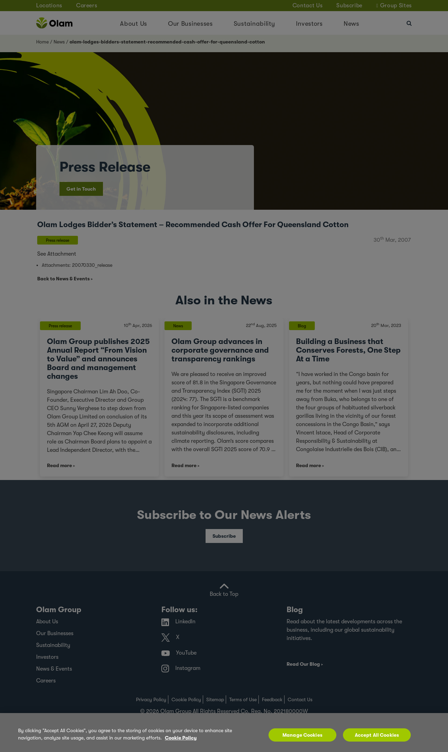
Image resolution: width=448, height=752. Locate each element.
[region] (224, 732)
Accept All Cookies (377, 735)
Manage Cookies (302, 735)
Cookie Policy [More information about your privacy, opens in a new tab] (181, 738)
